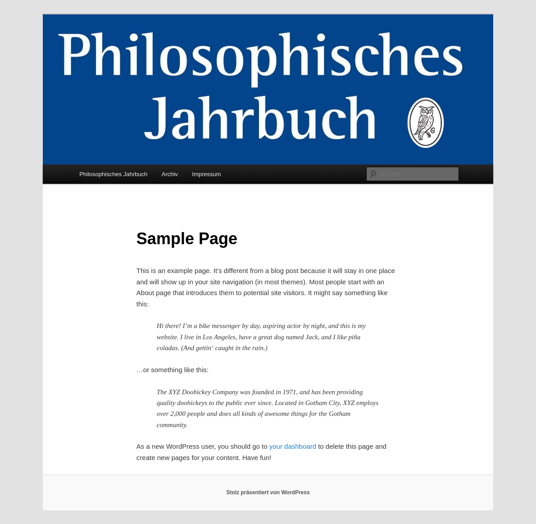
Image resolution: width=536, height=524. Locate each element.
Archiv (170, 174)
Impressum (206, 174)
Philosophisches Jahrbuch (113, 174)
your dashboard (292, 446)
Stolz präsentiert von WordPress (267, 492)
